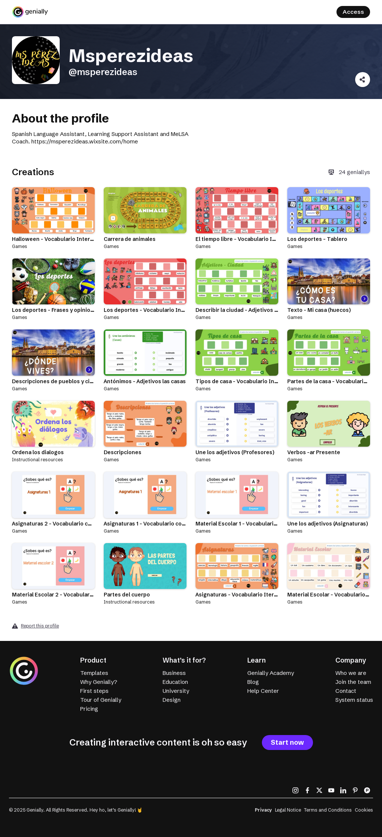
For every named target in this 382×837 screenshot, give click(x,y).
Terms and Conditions (328, 810)
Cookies (364, 810)
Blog (253, 681)
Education (175, 681)
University (176, 690)
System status (354, 699)
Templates (94, 672)
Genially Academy (270, 672)
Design (172, 699)
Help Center (263, 690)
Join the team (353, 681)
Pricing (89, 708)
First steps (94, 690)
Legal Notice (288, 810)
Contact (345, 690)
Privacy (263, 810)
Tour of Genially (100, 699)
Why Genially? (98, 681)
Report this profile (40, 626)
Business (174, 672)
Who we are (350, 672)
